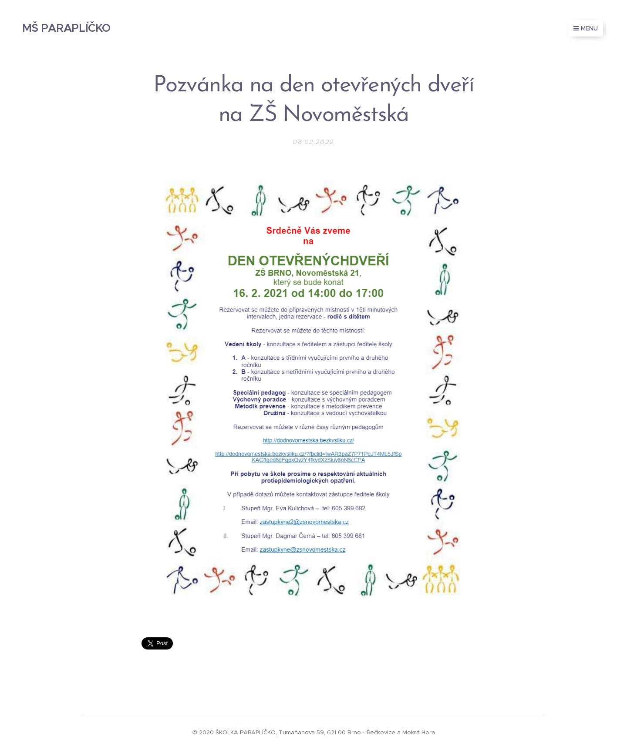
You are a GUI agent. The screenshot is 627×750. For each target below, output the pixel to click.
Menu (585, 28)
